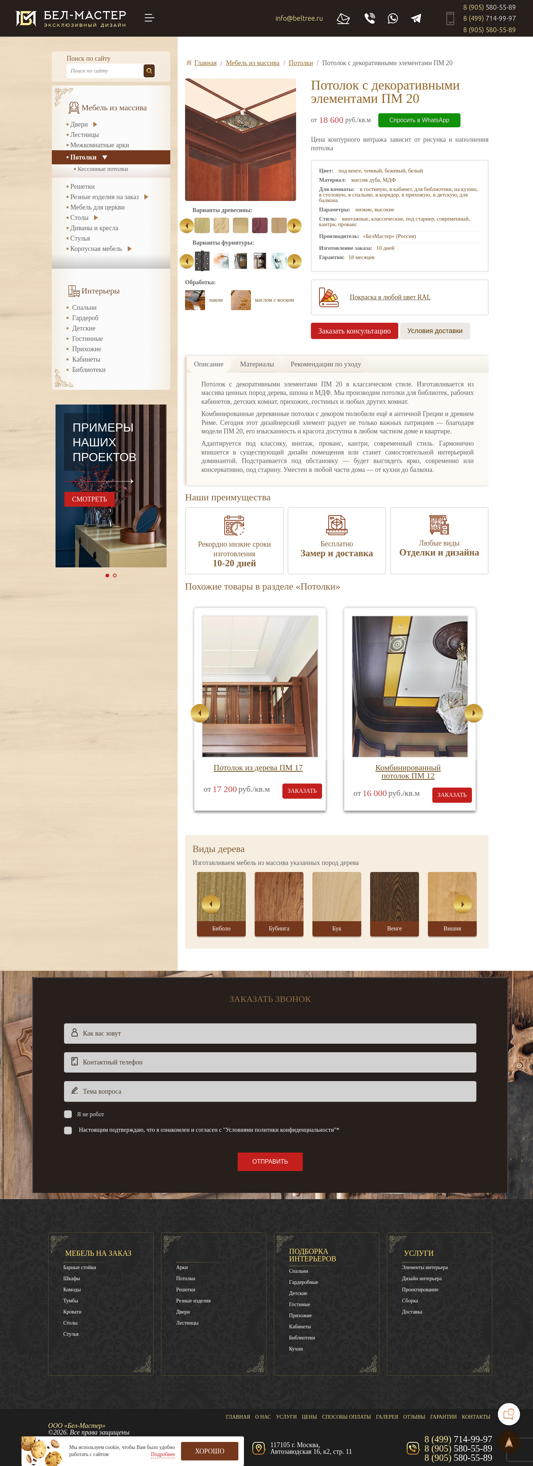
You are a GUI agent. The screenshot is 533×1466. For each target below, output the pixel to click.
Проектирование (420, 1289)
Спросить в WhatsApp (419, 120)
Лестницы (84, 134)
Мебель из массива (114, 108)
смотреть (89, 499)
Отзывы (414, 1417)
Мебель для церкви (97, 207)
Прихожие (86, 349)
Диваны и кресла (94, 228)
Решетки (82, 186)
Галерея (387, 1417)
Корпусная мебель (96, 248)
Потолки (83, 157)
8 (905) (489, 7)
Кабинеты (86, 359)
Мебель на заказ (98, 1253)
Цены (309, 1417)
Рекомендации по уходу (326, 364)
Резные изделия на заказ (104, 197)
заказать (302, 791)
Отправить (270, 1161)
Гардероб (85, 318)
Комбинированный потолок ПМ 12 (408, 771)
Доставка (412, 1312)
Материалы (257, 364)
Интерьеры (100, 291)
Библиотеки (88, 369)
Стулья (80, 238)
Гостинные (87, 338)
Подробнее (163, 1454)
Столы (79, 217)
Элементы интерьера (425, 1267)
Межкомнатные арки (99, 145)
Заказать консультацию (354, 331)
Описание (209, 364)
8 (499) (489, 18)
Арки (182, 1267)
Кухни (296, 1349)
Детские (83, 328)
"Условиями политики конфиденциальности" (279, 1130)
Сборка (410, 1301)
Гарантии (443, 1417)
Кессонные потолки (103, 169)
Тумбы (70, 1301)
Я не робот (90, 1114)
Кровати (72, 1312)
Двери (79, 124)
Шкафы (71, 1278)
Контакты (476, 1417)
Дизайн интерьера (422, 1278)
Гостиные (299, 1304)
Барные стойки (79, 1267)
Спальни (84, 307)
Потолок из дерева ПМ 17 (258, 767)
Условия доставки (435, 331)
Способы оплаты (346, 1417)
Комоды (72, 1289)
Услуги (419, 1253)
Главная (238, 1417)
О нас (263, 1417)
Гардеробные (303, 1282)
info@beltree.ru (299, 18)
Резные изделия (193, 1301)
